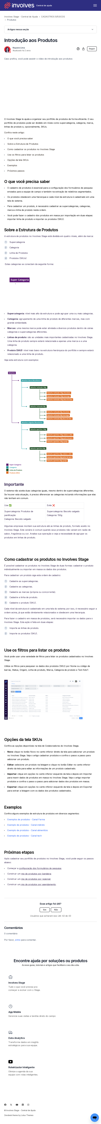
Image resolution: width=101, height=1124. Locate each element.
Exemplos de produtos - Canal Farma (26, 819)
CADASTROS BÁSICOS (53, 16)
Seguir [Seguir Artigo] (92, 49)
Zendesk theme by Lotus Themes (18, 1115)
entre (17, 940)
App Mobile (14, 1012)
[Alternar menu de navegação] (95, 5)
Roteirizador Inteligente (21, 1067)
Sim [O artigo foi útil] (44, 910)
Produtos (11, 19)
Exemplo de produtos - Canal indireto (26, 825)
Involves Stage (16, 982)
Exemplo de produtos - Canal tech (24, 835)
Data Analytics (16, 1038)
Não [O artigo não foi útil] (56, 910)
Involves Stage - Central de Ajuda (21, 16)
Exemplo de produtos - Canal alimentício (27, 830)
